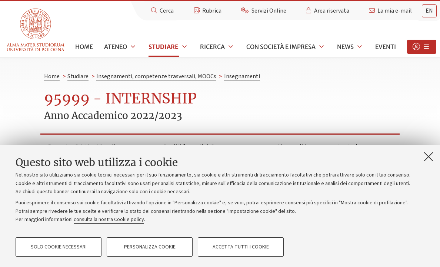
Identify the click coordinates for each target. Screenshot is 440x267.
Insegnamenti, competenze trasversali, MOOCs (156, 76)
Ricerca (212, 46)
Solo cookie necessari (59, 247)
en (429, 11)
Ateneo (115, 46)
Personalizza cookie (150, 247)
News (345, 46)
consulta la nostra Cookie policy (109, 219)
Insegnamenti (242, 76)
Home (84, 46)
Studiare (164, 46)
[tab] (429, 10)
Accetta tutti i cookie (241, 247)
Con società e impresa (281, 46)
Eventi (385, 46)
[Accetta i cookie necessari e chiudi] (428, 156)
